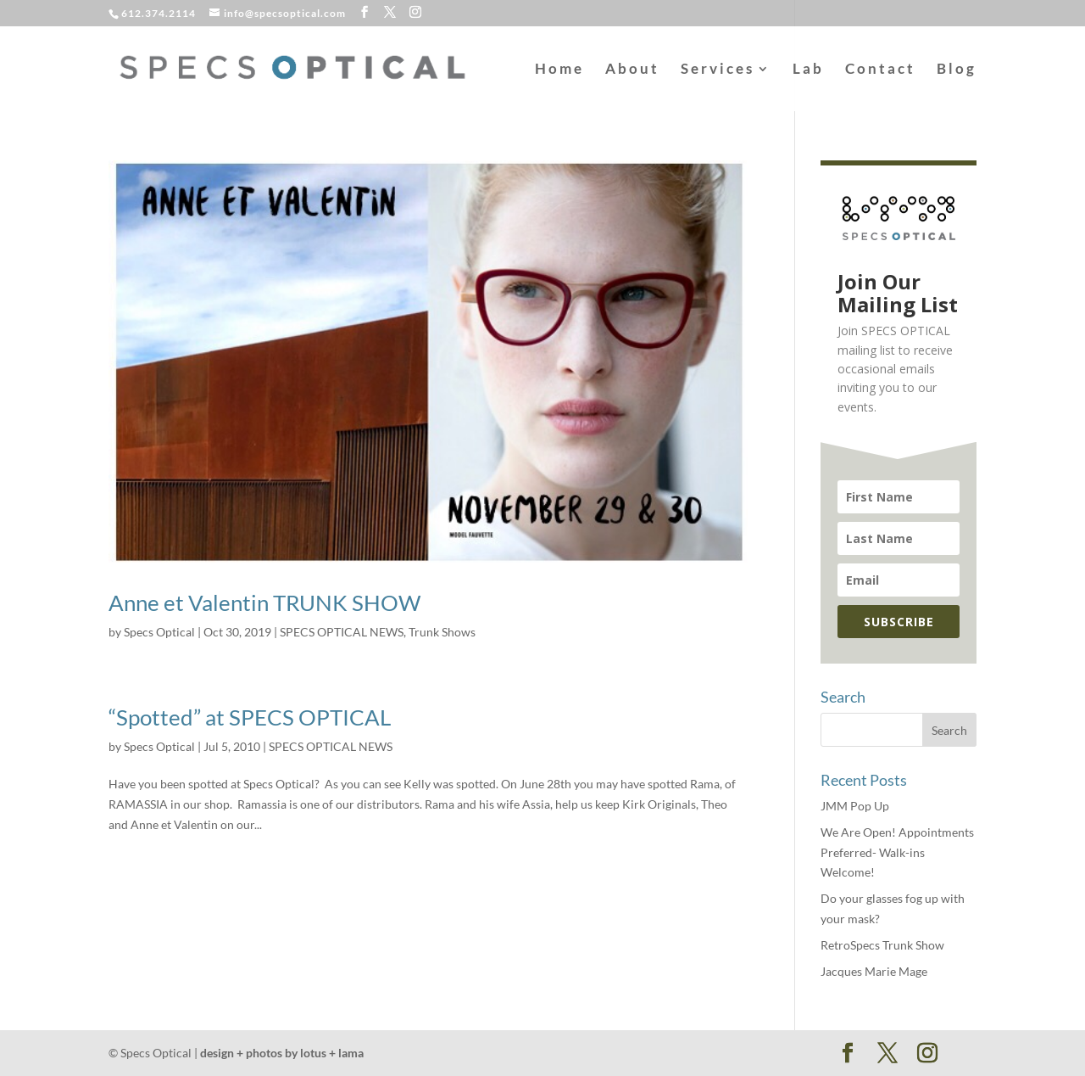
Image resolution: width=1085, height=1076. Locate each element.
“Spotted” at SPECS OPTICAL (249, 717)
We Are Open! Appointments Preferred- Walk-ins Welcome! (897, 852)
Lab (808, 70)
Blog (956, 70)
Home (559, 70)
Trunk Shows (442, 632)
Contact (880, 70)
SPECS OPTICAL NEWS (341, 632)
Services (717, 70)
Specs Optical (159, 632)
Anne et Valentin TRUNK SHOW (264, 602)
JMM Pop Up (855, 806)
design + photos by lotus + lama (282, 1052)
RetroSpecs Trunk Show (882, 945)
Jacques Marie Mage (874, 971)
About (632, 70)
